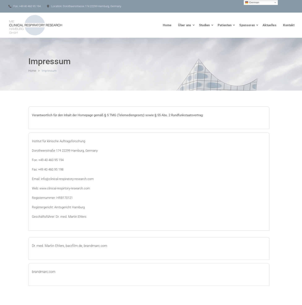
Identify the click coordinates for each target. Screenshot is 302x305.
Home (167, 25)
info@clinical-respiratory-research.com (67, 179)
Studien (204, 25)
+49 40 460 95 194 (30, 6)
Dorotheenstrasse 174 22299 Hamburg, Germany (92, 6)
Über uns (184, 25)
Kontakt (288, 25)
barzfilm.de (74, 246)
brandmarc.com (95, 246)
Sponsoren (247, 25)
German (252, 2)
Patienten (225, 25)
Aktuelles (269, 25)
